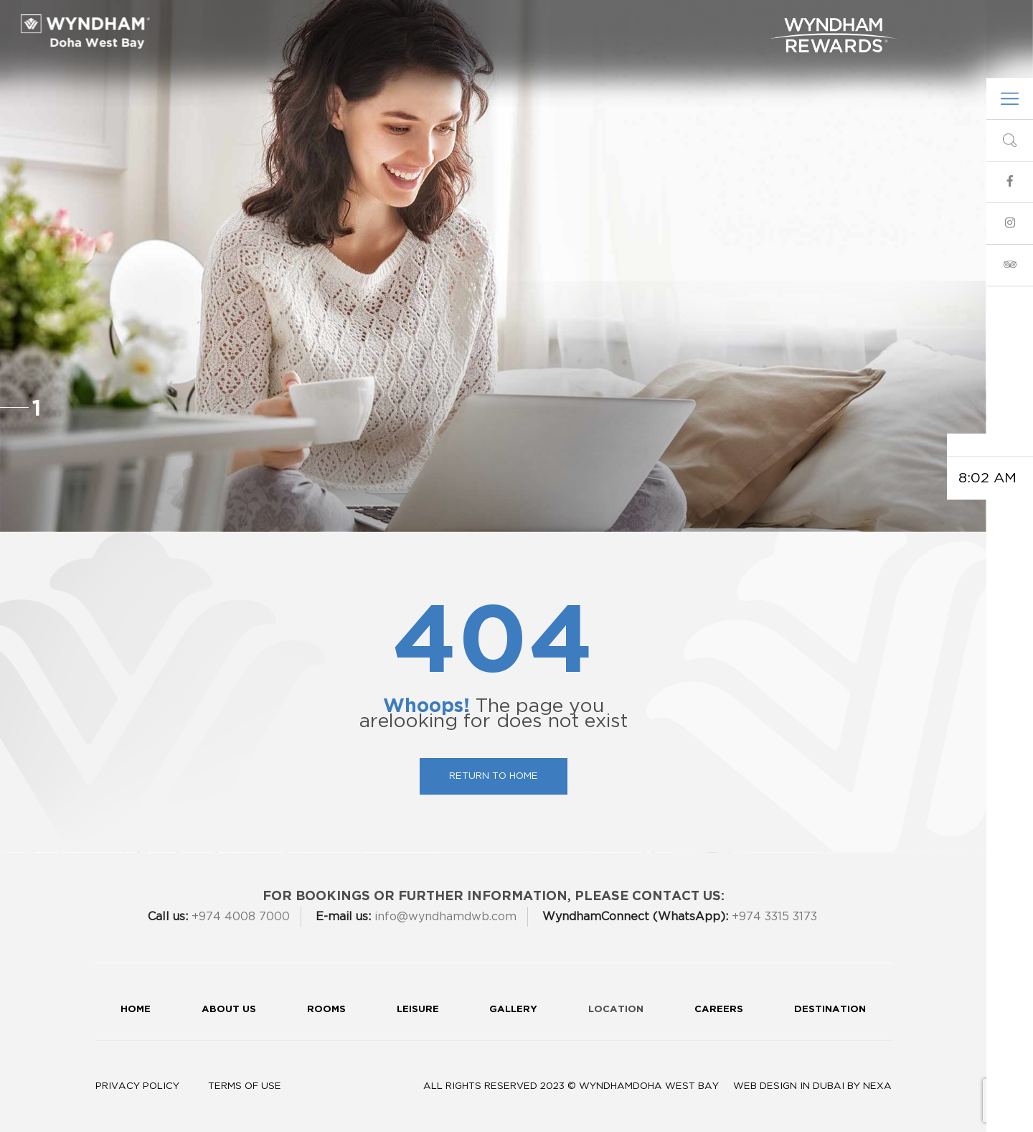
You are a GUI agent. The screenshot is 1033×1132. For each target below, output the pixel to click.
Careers (718, 1009)
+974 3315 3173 (679, 916)
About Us (308, 24)
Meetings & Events (496, 24)
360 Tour (672, 24)
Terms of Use (244, 1086)
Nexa (877, 1086)
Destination (830, 1009)
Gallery (733, 24)
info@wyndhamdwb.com (630, 54)
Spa (625, 24)
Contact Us (727, 54)
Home (136, 1009)
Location (615, 1009)
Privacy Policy (137, 1086)
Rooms (365, 24)
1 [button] (36, 407)
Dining (413, 24)
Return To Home (493, 776)
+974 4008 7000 (219, 916)
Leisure (583, 24)
